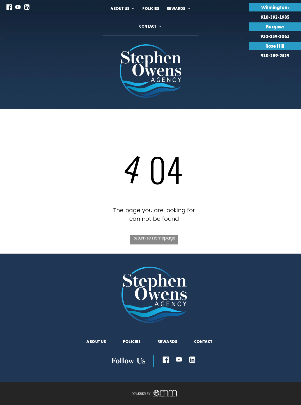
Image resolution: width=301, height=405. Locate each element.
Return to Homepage (154, 238)
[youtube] (18, 7)
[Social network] (9, 7)
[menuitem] (122, 15)
